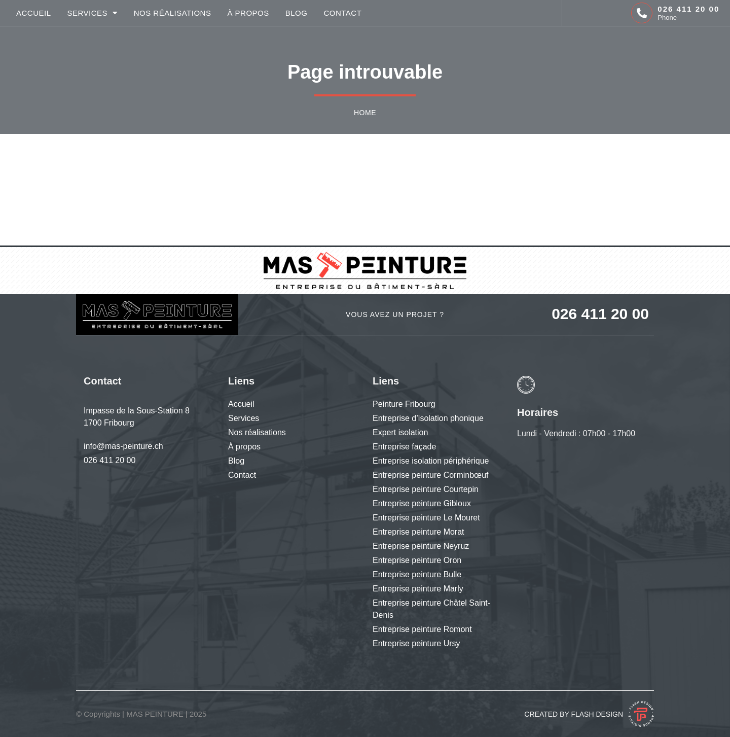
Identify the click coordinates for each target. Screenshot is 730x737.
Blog (296, 13)
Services (92, 13)
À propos (248, 13)
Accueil (33, 13)
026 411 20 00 (688, 9)
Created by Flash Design (573, 714)
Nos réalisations (172, 13)
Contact (342, 13)
